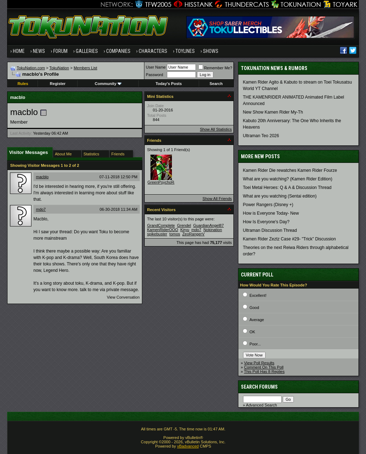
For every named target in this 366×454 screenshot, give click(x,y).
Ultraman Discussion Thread (270, 230)
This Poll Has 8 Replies (264, 371)
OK (252, 332)
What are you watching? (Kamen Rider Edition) (287, 178)
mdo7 (41, 209)
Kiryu (184, 230)
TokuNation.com (31, 68)
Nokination (212, 230)
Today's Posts (168, 83)
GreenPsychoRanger (166, 182)
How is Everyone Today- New (271, 213)
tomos (174, 234)
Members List (85, 68)
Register (57, 83)
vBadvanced (188, 446)
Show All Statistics (216, 129)
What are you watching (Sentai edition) (280, 196)
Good (254, 307)
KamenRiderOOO (162, 230)
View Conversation (123, 297)
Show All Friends (217, 198)
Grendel (184, 225)
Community (108, 83)
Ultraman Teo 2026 (261, 135)
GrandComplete (161, 225)
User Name (156, 67)
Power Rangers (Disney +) (268, 204)
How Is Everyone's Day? (266, 221)
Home (19, 51)
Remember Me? (215, 68)
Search (216, 83)
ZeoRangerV (193, 234)
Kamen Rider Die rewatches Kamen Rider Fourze (290, 170)
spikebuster (157, 234)
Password (154, 75)
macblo (42, 177)
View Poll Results (259, 363)
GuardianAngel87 (208, 225)
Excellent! (258, 295)
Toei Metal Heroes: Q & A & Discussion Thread (287, 187)
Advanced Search (261, 405)
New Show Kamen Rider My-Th (273, 112)
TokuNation (59, 68)
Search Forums (259, 387)
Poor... (255, 344)
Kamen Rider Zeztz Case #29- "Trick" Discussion (289, 238)
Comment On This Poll (263, 367)
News (39, 51)
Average (256, 320)
